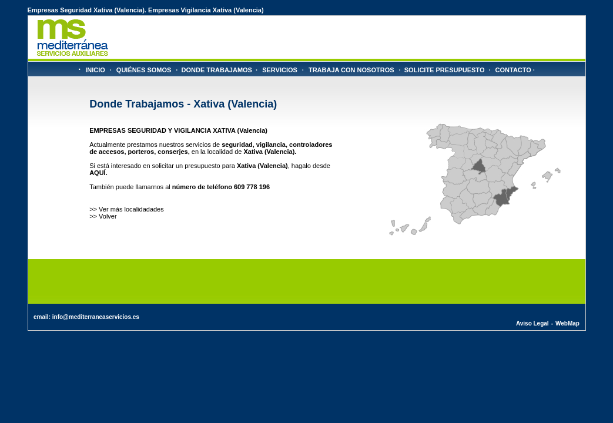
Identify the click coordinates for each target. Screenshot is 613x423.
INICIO (95, 69)
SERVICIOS (279, 69)
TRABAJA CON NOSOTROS (351, 69)
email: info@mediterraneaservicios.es (86, 317)
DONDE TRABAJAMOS (217, 69)
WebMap (567, 323)
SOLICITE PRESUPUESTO (444, 69)
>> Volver (102, 216)
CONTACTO (513, 69)
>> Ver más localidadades (126, 209)
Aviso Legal (532, 323)
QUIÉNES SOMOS (144, 69)
